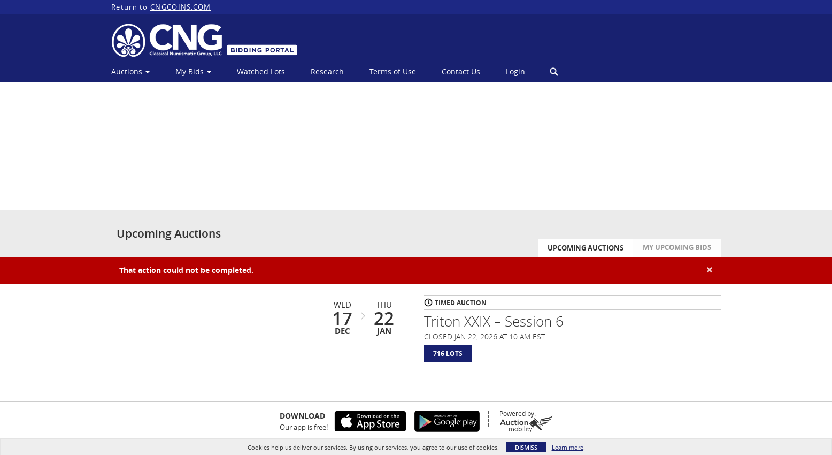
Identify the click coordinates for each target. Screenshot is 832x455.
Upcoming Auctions (585, 253)
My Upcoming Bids (677, 252)
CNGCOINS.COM (180, 7)
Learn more (567, 447)
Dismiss (526, 447)
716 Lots (448, 358)
